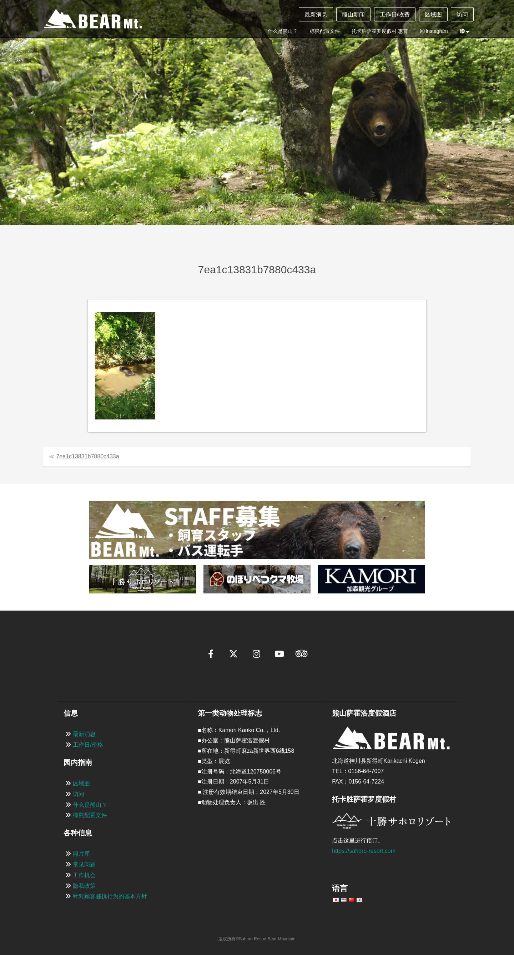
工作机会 (84, 875)
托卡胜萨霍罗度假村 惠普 (380, 31)
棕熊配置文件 (325, 31)
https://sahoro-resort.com (363, 851)
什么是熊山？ (283, 31)
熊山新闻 (353, 14)
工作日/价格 (88, 745)
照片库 (81, 854)
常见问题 (84, 864)
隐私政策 (84, 886)
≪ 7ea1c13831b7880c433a (84, 456)
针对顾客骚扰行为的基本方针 (110, 896)
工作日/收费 (395, 14)
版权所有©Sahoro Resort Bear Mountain (257, 938)
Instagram (434, 31)
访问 (462, 14)
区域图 (433, 14)
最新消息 (315, 14)
